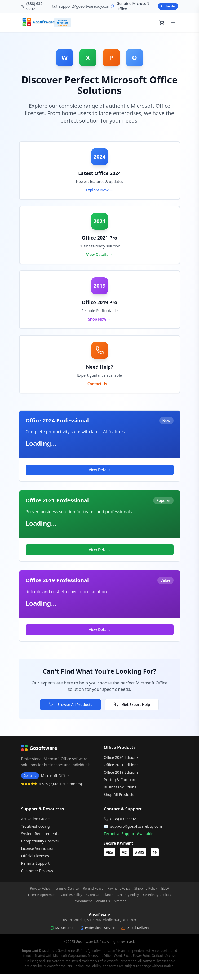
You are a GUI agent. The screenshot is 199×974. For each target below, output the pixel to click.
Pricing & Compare (120, 779)
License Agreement (42, 895)
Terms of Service (66, 888)
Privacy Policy (40, 888)
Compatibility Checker (40, 841)
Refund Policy (93, 888)
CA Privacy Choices (157, 895)
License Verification (38, 848)
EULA (165, 888)
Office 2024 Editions (121, 757)
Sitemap (120, 901)
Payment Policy (118, 888)
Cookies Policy (71, 895)
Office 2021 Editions (121, 764)
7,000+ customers (65, 783)
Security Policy (128, 895)
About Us (103, 901)
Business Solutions (120, 787)
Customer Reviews (37, 870)
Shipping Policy (145, 888)
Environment (82, 901)
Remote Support (35, 863)
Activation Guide (35, 818)
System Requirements (40, 833)
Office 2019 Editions (121, 772)
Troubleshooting (35, 826)
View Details (99, 469)
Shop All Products (119, 794)
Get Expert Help (132, 704)
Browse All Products (70, 704)
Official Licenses (35, 855)
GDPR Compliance (99, 895)
